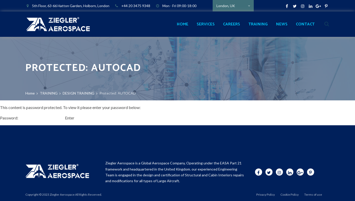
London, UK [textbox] (225, 6)
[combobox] (233, 5)
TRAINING (258, 24)
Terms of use (313, 194)
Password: (32, 117)
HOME (182, 24)
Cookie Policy (289, 194)
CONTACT (305, 24)
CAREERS (231, 24)
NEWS (282, 24)
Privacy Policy (265, 194)
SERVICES (206, 24)
